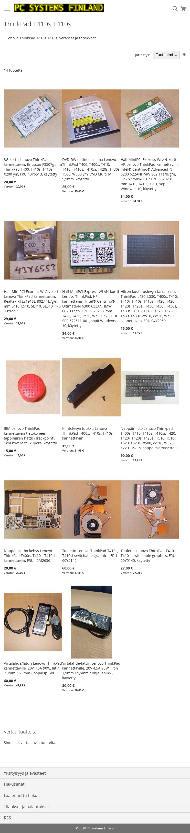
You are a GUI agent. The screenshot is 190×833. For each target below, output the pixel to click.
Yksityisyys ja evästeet (25, 773)
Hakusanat (14, 784)
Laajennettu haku (20, 795)
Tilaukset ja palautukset (26, 806)
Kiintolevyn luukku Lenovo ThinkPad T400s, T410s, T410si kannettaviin (88, 433)
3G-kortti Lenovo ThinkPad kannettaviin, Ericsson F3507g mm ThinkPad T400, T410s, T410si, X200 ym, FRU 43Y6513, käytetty (33, 167)
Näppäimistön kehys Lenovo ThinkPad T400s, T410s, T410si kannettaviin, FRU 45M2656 (29, 555)
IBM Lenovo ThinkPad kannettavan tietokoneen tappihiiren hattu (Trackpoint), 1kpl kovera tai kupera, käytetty (30, 435)
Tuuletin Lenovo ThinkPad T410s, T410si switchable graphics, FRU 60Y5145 (90, 555)
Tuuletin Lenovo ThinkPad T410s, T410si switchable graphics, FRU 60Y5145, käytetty (148, 555)
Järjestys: (142, 54)
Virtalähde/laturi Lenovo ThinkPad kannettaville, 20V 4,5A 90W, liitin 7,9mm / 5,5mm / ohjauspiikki (33, 668)
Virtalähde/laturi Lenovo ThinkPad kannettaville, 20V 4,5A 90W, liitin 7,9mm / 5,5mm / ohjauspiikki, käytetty (91, 670)
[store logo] (59, 8)
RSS (7, 818)
